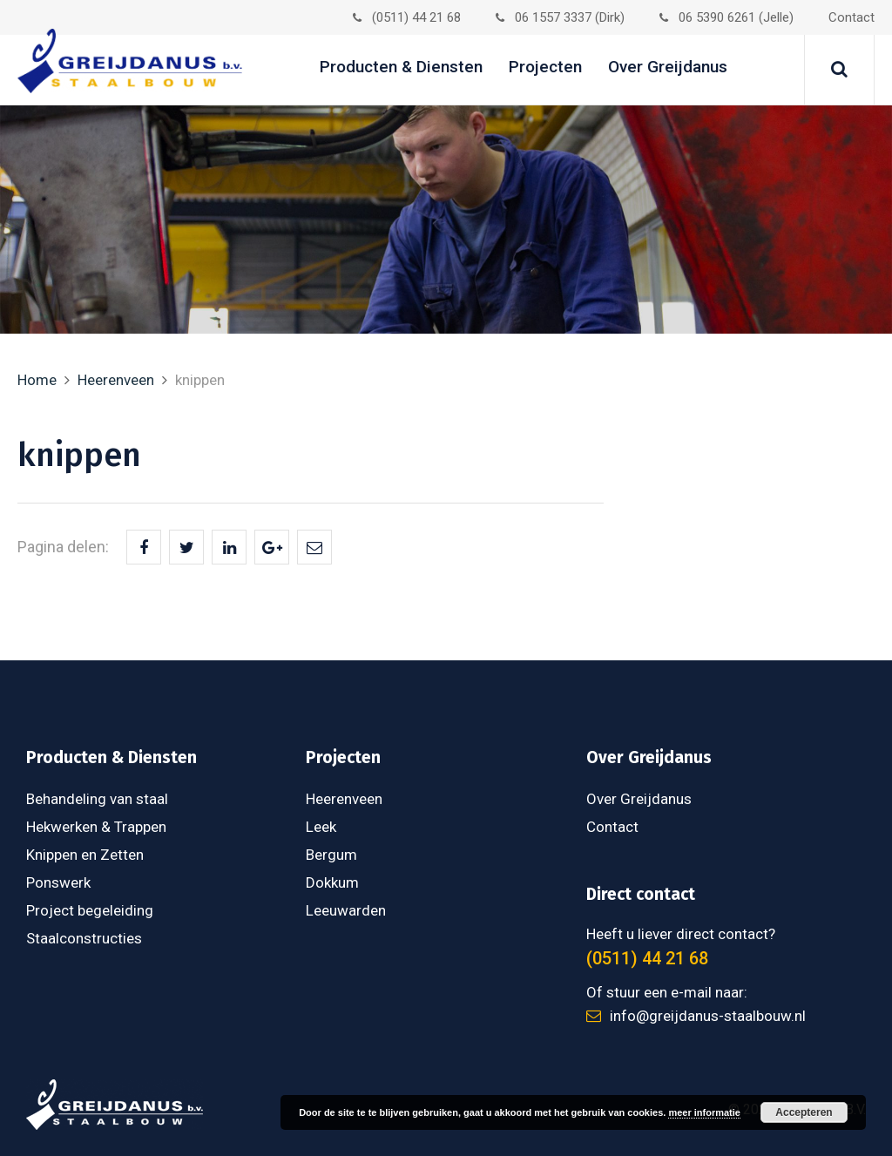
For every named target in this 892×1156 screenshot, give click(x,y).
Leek (321, 826)
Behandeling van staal (97, 799)
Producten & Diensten (401, 66)
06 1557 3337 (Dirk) (560, 17)
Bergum (331, 854)
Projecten (545, 66)
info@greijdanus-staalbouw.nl (696, 1015)
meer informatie (704, 1112)
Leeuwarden (346, 910)
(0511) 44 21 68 (407, 17)
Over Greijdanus (667, 66)
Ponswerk (58, 882)
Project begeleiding (89, 910)
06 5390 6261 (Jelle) (726, 17)
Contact (851, 17)
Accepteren (803, 1112)
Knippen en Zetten (85, 854)
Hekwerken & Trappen (96, 826)
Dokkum (332, 882)
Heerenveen (116, 380)
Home (37, 380)
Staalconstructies (84, 938)
